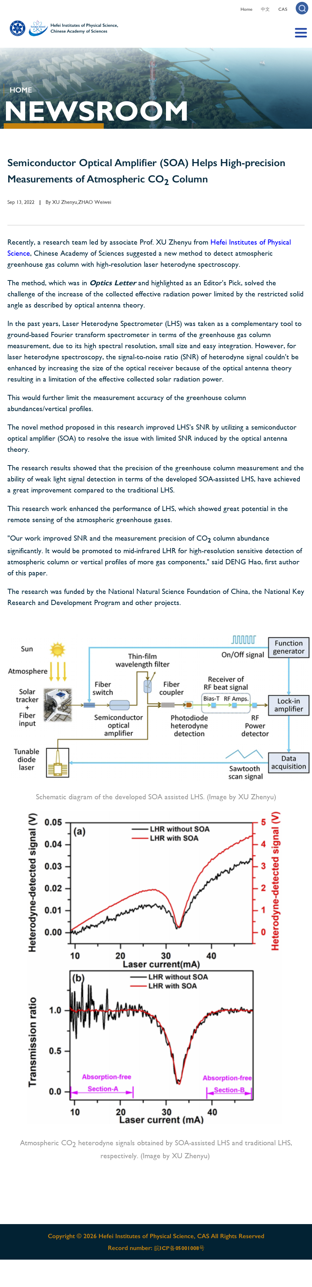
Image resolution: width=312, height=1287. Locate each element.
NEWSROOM (96, 111)
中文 (265, 9)
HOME (21, 89)
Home (246, 9)
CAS (282, 9)
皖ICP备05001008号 (179, 1248)
